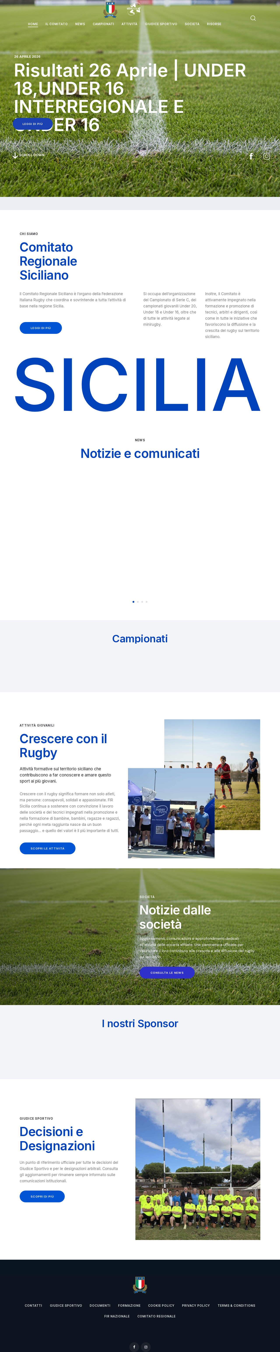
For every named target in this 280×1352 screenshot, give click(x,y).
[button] (133, 602)
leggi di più (33, 124)
